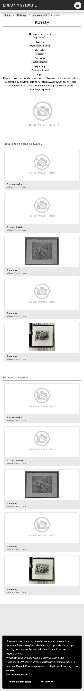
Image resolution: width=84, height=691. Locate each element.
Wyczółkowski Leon (40, 45)
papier (39, 53)
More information (20, 681)
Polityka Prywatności (19, 674)
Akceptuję (46, 681)
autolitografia (40, 62)
